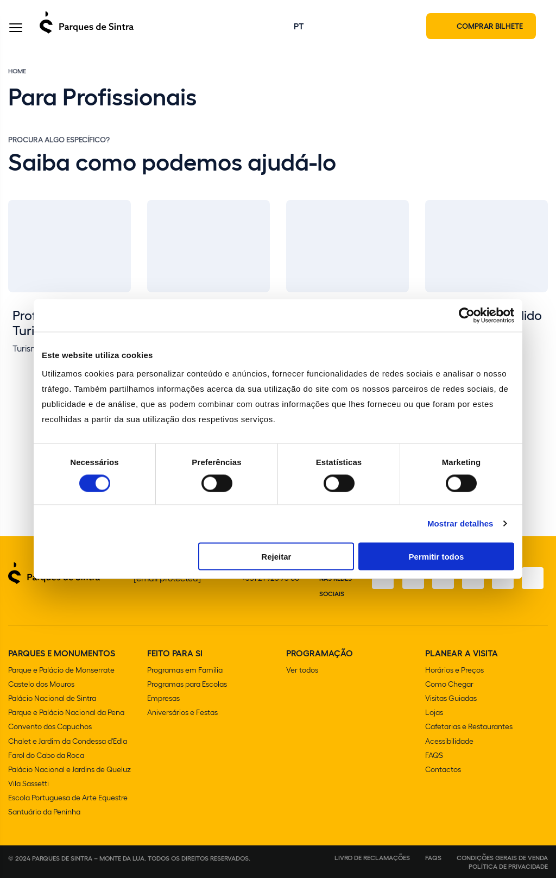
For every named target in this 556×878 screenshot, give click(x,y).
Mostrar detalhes (460, 523)
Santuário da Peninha (44, 812)
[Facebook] (380, 579)
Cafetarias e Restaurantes (469, 727)
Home (17, 72)
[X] (441, 579)
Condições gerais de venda (502, 857)
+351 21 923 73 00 (270, 579)
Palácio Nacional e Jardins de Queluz (69, 769)
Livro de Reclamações (372, 857)
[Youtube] (502, 579)
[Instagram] (411, 579)
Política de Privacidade (508, 866)
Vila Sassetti (28, 783)
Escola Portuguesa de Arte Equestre (68, 797)
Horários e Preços (454, 670)
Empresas (163, 699)
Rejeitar (276, 556)
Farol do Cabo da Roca (46, 755)
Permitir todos (436, 556)
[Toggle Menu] (16, 29)
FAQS (434, 755)
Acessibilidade (449, 741)
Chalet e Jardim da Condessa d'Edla (67, 741)
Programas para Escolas (187, 684)
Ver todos (302, 670)
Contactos (443, 769)
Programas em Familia (185, 670)
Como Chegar (449, 684)
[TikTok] (472, 579)
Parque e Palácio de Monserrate (61, 670)
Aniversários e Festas (182, 713)
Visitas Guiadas (451, 699)
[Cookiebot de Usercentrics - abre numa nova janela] (466, 316)
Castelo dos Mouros (41, 684)
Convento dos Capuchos (50, 727)
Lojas (434, 713)
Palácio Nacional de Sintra (52, 699)
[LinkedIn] (533, 579)
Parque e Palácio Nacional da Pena (66, 713)
